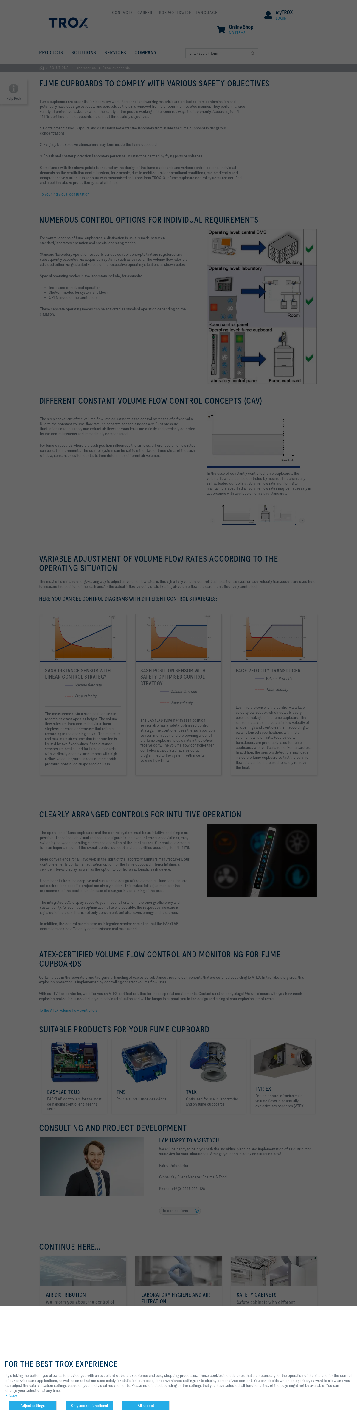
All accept (146, 1405)
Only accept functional (89, 1405)
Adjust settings (33, 1405)
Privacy (11, 1395)
